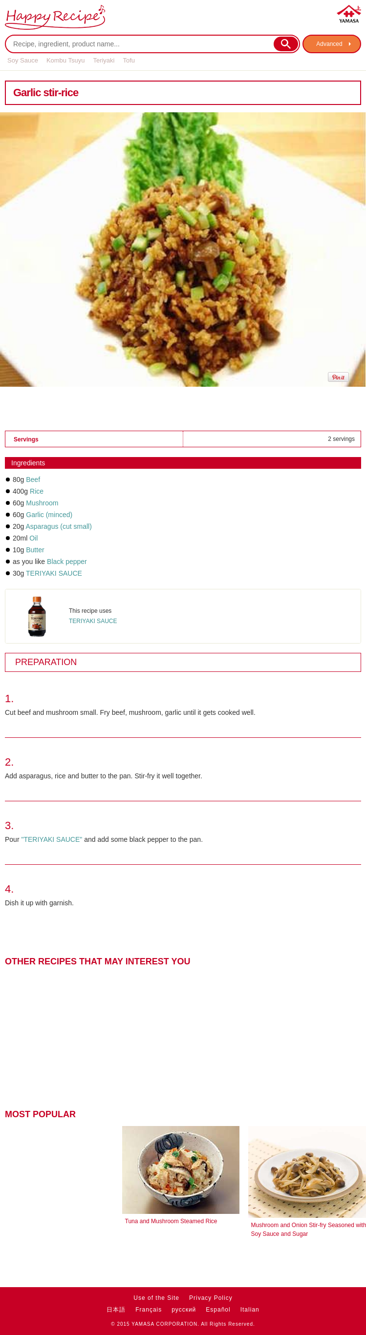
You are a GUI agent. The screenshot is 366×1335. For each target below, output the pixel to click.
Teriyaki (103, 60)
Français (148, 1309)
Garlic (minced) (49, 515)
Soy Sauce (22, 60)
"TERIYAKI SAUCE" (51, 839)
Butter (35, 550)
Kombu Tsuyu (65, 60)
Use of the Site (156, 1297)
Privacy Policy (211, 1297)
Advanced (329, 44)
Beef (33, 479)
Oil (33, 538)
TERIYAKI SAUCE (54, 573)
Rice (36, 491)
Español (218, 1309)
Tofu (129, 60)
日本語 (116, 1309)
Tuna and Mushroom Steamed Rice (171, 1221)
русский (184, 1309)
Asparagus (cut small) (58, 526)
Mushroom (42, 503)
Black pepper (67, 561)
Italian (249, 1309)
